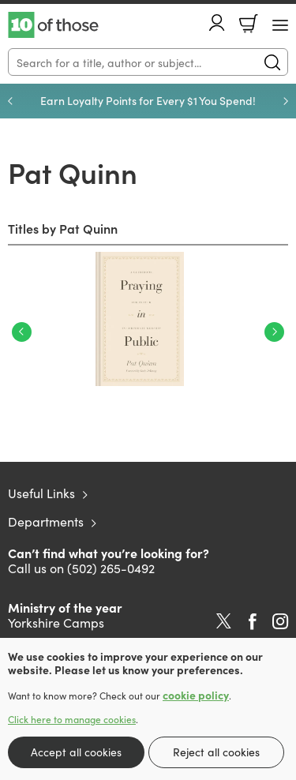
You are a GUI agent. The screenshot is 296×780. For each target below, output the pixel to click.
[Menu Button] (280, 25)
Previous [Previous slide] (10, 101)
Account (217, 22)
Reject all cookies (216, 751)
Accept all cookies (76, 751)
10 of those (53, 25)
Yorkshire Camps (56, 622)
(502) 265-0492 (111, 567)
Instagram (280, 621)
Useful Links (41, 492)
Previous (22, 332)
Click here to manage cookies (72, 719)
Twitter (223, 621)
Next (274, 332)
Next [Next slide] (285, 101)
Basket (248, 23)
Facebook (253, 621)
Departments (46, 521)
